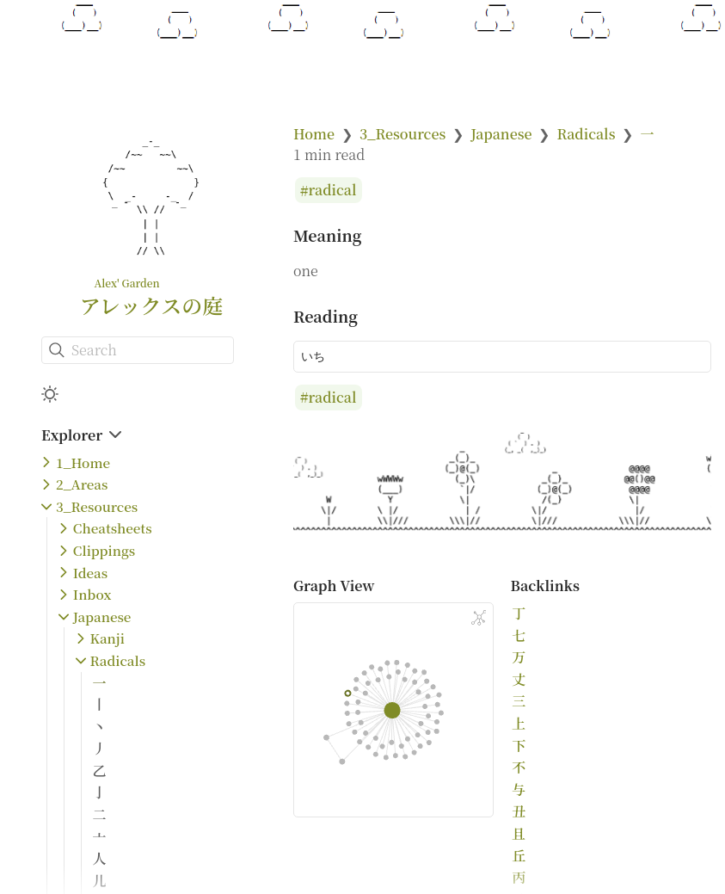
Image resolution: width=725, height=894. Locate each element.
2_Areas (82, 484)
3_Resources (97, 506)
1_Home (83, 462)
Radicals (118, 660)
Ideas (90, 573)
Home (314, 134)
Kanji (107, 638)
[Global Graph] (479, 617)
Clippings (104, 550)
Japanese (102, 616)
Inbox (92, 594)
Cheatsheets (112, 528)
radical (333, 190)
